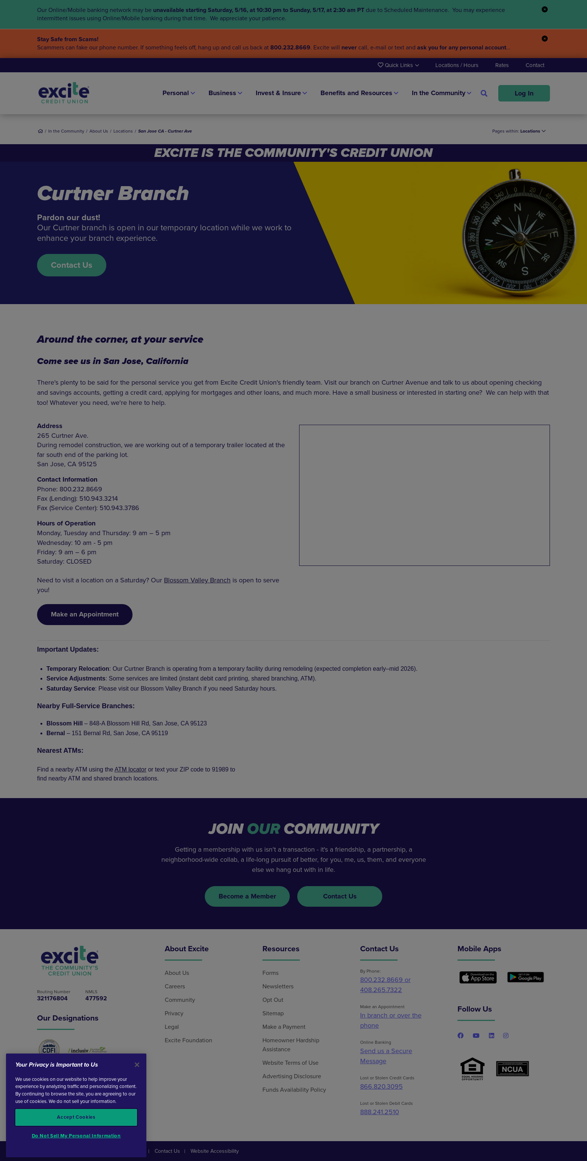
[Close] (137, 1065)
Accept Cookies (76, 1117)
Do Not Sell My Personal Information (76, 1136)
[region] (76, 1106)
